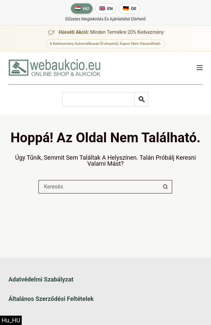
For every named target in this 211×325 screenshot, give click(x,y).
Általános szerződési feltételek (51, 298)
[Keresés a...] (98, 186)
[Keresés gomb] (165, 186)
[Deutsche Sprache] (129, 8)
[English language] (106, 8)
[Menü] (200, 68)
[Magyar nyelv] (82, 8)
